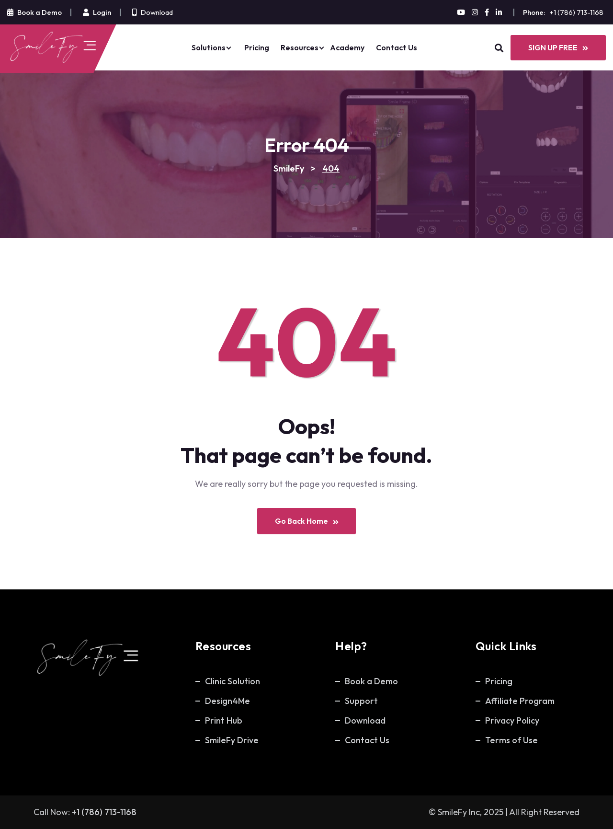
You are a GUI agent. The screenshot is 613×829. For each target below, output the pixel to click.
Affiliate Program (520, 700)
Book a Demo (371, 681)
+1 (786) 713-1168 (576, 12)
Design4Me (227, 700)
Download (156, 12)
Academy (347, 47)
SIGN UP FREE (558, 47)
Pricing (256, 47)
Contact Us (396, 47)
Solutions (209, 47)
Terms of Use (511, 740)
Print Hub (223, 720)
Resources (299, 47)
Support (361, 700)
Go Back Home (307, 521)
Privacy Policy (512, 720)
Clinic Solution (232, 681)
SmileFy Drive (232, 740)
